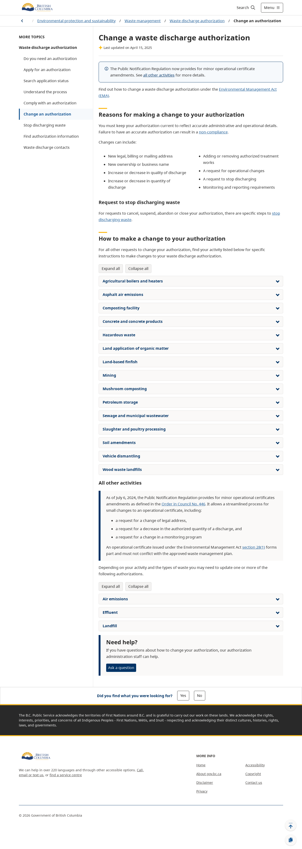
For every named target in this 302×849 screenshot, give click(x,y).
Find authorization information (51, 136)
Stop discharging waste (45, 125)
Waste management (143, 20)
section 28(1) (253, 547)
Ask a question (121, 667)
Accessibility (255, 765)
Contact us (253, 782)
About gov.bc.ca (208, 774)
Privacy (201, 791)
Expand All (111, 268)
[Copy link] (290, 840)
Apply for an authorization (47, 69)
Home (201, 765)
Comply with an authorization (50, 103)
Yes (183, 695)
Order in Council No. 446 (183, 504)
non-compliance (213, 132)
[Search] (246, 7)
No (199, 695)
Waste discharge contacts (47, 147)
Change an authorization (47, 114)
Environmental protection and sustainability (76, 20)
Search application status (46, 80)
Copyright (253, 774)
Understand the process (45, 91)
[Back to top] (290, 825)
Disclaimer (204, 782)
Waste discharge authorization (197, 20)
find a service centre (66, 775)
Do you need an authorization (50, 58)
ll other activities (160, 75)
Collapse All (138, 268)
